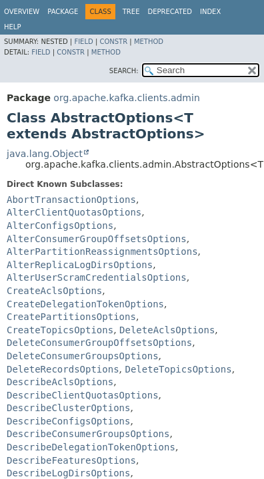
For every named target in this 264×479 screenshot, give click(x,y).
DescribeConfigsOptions (68, 421)
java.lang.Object (45, 153)
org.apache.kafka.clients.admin (126, 97)
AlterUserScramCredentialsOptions (97, 277)
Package (62, 11)
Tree (131, 11)
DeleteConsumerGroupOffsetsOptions (99, 342)
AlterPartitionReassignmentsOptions (102, 251)
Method (148, 41)
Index (210, 11)
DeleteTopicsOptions (178, 369)
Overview (21, 11)
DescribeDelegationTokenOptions (91, 447)
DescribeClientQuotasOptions (83, 395)
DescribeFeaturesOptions (71, 460)
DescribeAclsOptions (60, 382)
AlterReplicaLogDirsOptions (80, 264)
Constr (113, 41)
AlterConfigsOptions (60, 225)
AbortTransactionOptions (71, 199)
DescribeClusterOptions (68, 407)
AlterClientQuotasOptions (74, 212)
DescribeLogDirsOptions (68, 473)
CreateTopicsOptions (60, 330)
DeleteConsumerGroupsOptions (83, 356)
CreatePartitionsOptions (71, 316)
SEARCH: (124, 71)
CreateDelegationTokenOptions (85, 304)
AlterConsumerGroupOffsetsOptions (97, 239)
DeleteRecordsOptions (63, 369)
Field (83, 41)
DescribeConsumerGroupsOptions (88, 433)
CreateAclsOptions (54, 290)
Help (12, 27)
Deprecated (169, 11)
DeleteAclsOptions (167, 330)
